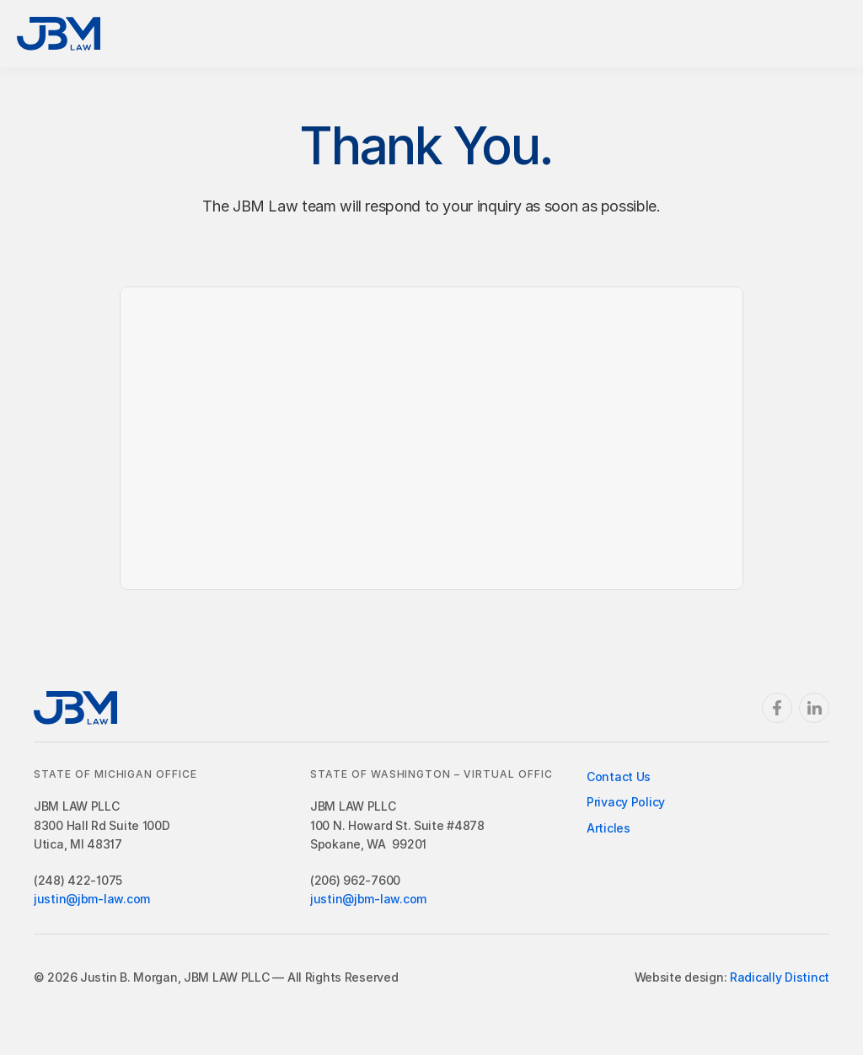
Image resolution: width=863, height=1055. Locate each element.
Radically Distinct (779, 977)
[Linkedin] (814, 708)
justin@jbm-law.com (92, 899)
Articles (608, 828)
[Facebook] (777, 708)
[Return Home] (58, 34)
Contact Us (619, 776)
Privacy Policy (626, 802)
